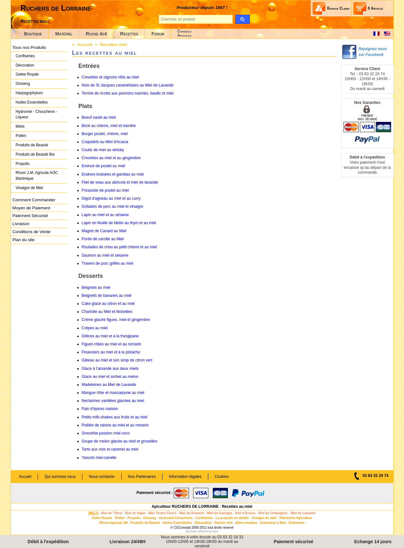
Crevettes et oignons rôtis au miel (110, 77)
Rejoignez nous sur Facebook (373, 52)
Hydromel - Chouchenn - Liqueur (36, 114)
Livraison (21, 223)
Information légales (185, 476)
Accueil (84, 44)
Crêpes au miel (95, 328)
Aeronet (191, 531)
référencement (208, 531)
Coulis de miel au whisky (103, 150)
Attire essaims (246, 523)
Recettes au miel (237, 506)
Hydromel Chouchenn (176, 518)
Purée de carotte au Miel (103, 239)
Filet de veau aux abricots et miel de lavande (120, 182)
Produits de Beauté (32, 145)
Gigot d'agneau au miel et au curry (111, 198)
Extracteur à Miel (273, 523)
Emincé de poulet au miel (103, 166)
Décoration (25, 65)
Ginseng (23, 83)
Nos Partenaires (142, 476)
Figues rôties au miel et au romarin (111, 344)
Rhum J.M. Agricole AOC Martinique (37, 175)
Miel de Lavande (303, 513)
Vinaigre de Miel (29, 188)
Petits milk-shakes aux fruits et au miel (114, 417)
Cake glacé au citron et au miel (108, 303)
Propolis (23, 163)
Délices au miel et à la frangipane (110, 336)
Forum (157, 33)
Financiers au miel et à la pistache (111, 352)
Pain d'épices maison (100, 408)
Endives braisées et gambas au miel (113, 174)
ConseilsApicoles (184, 33)
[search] (242, 19)
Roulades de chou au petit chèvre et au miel (119, 247)
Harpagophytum (29, 93)
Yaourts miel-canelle (99, 457)
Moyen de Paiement (31, 208)
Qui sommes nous (60, 476)
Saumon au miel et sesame (105, 255)
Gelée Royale (27, 74)
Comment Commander (34, 199)
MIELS (94, 513)
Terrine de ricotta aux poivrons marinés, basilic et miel (128, 93)
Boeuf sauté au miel (99, 117)
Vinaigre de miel (264, 518)
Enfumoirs (297, 523)
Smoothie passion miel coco (106, 433)
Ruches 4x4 (223, 523)
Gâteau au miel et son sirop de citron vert (117, 360)
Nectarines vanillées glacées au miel (113, 400)
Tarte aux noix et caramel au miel (110, 449)
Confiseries (25, 56)
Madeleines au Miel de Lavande (109, 384)
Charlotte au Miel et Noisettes (107, 311)
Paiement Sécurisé (30, 215)
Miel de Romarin (191, 513)
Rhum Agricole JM (113, 523)
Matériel (63, 33)
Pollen (21, 135)
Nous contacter (102, 476)
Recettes (129, 33)
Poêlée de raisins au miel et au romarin (115, 425)
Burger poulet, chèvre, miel (105, 134)
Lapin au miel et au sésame (105, 215)
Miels (20, 126)
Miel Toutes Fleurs (162, 513)
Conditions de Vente (32, 231)
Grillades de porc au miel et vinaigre (112, 206)
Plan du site (24, 239)
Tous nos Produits (29, 47)
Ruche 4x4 (96, 33)
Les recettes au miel (104, 53)
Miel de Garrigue (219, 513)
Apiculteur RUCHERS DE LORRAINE (185, 506)
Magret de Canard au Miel (104, 231)
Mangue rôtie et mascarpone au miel (113, 392)
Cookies (222, 476)
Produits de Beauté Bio (35, 154)
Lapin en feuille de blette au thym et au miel (119, 223)
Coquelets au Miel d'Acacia (105, 142)
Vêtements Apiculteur (295, 518)
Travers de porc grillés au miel (107, 263)
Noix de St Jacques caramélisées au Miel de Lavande (128, 85)
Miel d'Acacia (245, 513)
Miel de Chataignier (273, 513)
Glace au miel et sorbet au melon (110, 376)
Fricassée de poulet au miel (105, 190)
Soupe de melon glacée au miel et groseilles (119, 441)
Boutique (33, 33)
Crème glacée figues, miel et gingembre (116, 319)
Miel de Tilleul (111, 513)
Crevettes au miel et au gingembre (111, 158)
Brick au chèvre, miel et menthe (109, 125)
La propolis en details (232, 518)
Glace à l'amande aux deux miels (110, 368)
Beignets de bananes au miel (107, 295)
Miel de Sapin (135, 513)
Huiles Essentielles (32, 102)
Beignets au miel (96, 287)
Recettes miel (34, 21)
